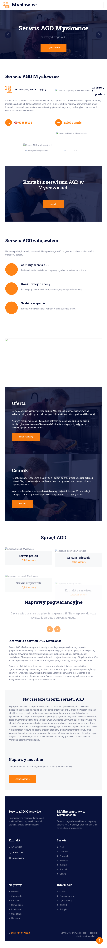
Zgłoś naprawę (22, 779)
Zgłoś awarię (53, 47)
